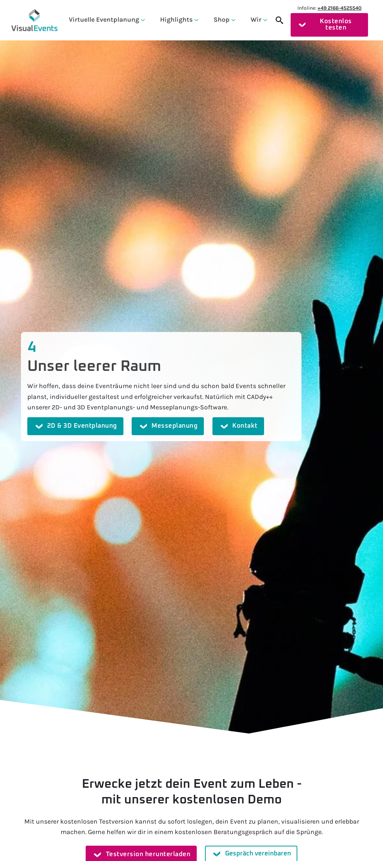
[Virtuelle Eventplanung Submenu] (142, 19)
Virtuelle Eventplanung (104, 19)
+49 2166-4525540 (340, 8)
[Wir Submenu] (264, 19)
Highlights (176, 19)
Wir (256, 19)
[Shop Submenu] (233, 19)
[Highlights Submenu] (196, 19)
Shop (222, 19)
